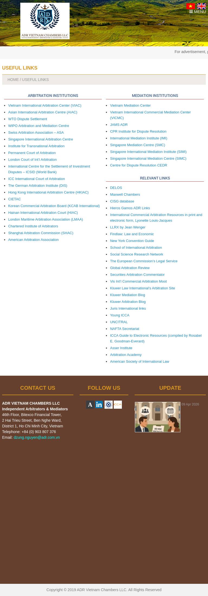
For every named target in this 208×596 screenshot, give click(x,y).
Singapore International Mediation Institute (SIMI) (148, 152)
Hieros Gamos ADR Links (130, 208)
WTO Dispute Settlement (27, 119)
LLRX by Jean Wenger (127, 227)
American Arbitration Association (33, 240)
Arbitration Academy (125, 355)
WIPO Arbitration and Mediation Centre (38, 126)
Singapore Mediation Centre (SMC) (137, 145)
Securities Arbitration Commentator (137, 275)
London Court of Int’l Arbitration (32, 160)
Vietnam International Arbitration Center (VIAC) (44, 105)
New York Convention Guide (132, 241)
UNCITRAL (119, 322)
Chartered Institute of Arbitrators (33, 226)
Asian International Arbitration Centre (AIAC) (42, 112)
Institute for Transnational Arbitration (36, 146)
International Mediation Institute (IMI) (138, 138)
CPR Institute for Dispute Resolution (138, 131)
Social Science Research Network (136, 254)
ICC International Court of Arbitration (36, 179)
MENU (197, 11)
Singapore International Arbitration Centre (40, 139)
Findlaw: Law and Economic (132, 234)
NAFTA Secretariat (124, 329)
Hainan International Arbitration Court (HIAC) (43, 213)
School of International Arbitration (136, 247)
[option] (170, 417)
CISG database (122, 201)
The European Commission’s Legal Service (143, 261)
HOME (13, 79)
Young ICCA (119, 315)
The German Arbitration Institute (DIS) (37, 186)
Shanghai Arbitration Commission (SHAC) (40, 233)
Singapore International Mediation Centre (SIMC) (148, 158)
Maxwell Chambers (125, 194)
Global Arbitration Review (130, 268)
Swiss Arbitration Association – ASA (36, 132)
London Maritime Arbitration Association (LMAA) (45, 219)
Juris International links (128, 308)
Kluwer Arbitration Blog (128, 302)
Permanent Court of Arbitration (32, 153)
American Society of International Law (139, 361)
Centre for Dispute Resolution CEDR (138, 165)
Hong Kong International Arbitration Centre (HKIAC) (48, 192)
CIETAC (14, 199)
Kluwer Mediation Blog (127, 295)
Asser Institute (121, 348)
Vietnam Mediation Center (130, 105)
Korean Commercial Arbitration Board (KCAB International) (54, 206)
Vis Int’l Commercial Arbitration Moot (138, 281)
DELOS (116, 188)
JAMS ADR (119, 125)
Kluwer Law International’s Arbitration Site (142, 288)
